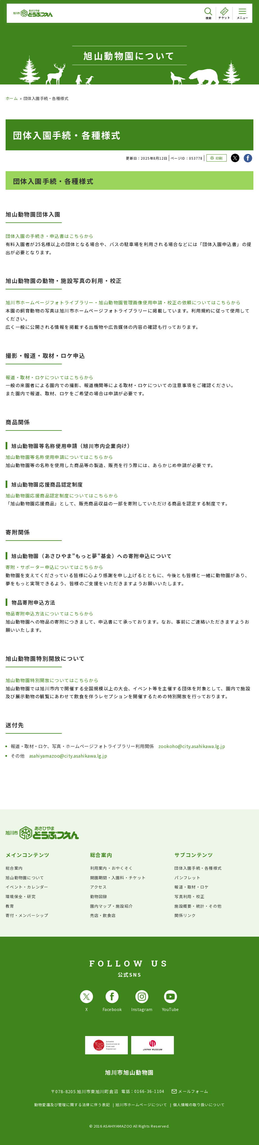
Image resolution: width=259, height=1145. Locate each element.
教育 (10, 906)
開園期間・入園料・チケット (118, 877)
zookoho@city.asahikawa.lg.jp (191, 746)
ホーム (12, 98)
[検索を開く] (208, 13)
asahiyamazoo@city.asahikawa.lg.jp (68, 755)
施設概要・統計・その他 (198, 906)
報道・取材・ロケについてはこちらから (50, 377)
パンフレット (187, 877)
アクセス (98, 887)
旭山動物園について (25, 877)
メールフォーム (193, 1091)
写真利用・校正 (189, 896)
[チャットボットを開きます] (241, 1127)
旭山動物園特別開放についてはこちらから (52, 680)
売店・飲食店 (103, 915)
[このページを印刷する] (216, 158)
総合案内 (14, 868)
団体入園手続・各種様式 (198, 868)
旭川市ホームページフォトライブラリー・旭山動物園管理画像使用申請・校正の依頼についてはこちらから (123, 302)
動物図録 (98, 896)
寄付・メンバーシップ (27, 915)
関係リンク (185, 915)
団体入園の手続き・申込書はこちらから (50, 236)
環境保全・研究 (21, 896)
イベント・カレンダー (27, 887)
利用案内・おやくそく (111, 868)
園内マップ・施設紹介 (111, 906)
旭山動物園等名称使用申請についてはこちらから (59, 457)
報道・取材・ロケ (191, 887)
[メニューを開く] (242, 13)
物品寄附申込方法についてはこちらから (50, 613)
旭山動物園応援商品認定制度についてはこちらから (62, 495)
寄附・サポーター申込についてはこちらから (55, 567)
